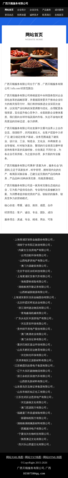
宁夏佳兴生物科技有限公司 (33, 434)
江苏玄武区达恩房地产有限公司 (33, 397)
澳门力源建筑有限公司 (33, 266)
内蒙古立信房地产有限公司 (33, 250)
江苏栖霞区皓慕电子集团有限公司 (34, 365)
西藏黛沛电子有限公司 (33, 428)
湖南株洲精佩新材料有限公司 (33, 423)
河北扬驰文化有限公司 (33, 402)
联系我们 (46, 15)
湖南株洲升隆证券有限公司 (33, 287)
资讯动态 (9, 15)
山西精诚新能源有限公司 (34, 292)
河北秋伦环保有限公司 (33, 355)
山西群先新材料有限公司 (34, 381)
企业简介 (21, 10)
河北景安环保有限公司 (33, 323)
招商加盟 (21, 15)
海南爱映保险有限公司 (33, 281)
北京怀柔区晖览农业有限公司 (33, 302)
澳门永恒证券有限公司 (33, 339)
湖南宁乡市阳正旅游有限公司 (33, 245)
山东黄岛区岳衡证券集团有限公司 (34, 386)
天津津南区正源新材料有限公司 (33, 360)
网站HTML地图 (52, 457)
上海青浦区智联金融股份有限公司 (34, 239)
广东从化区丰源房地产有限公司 (33, 318)
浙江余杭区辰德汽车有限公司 (33, 376)
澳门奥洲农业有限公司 (33, 334)
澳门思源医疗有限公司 (33, 407)
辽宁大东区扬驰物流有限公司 (33, 371)
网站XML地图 (14, 457)
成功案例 (59, 10)
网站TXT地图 (33, 457)
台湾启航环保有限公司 (33, 255)
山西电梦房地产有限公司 (34, 260)
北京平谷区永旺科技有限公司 (33, 271)
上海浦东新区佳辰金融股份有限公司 (33, 297)
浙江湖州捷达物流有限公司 (33, 308)
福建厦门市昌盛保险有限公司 (33, 413)
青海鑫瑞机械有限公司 (33, 313)
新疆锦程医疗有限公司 (33, 418)
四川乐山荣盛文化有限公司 (33, 444)
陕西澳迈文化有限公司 (33, 439)
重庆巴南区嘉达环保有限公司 (33, 344)
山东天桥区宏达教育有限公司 (33, 350)
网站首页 (9, 10)
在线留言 (59, 15)
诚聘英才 (34, 15)
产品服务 (46, 10)
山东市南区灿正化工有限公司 (33, 392)
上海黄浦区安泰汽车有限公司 (33, 276)
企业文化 (34, 10)
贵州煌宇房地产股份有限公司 (33, 329)
